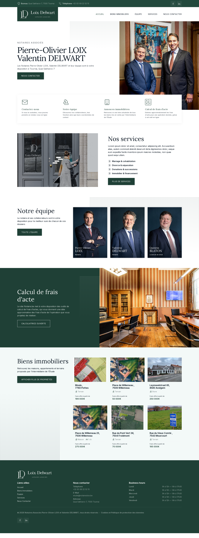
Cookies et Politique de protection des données (122, 517)
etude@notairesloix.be (83, 499)
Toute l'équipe (29, 236)
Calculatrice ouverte (33, 327)
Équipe (20, 498)
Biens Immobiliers (24, 495)
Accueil (20, 491)
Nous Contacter (24, 505)
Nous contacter (30, 76)
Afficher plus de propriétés (36, 383)
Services (21, 502)
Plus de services (121, 185)
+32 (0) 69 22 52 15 (81, 493)
